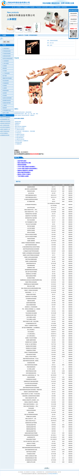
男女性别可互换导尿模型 (31, 224)
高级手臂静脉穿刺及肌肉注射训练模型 (31, 387)
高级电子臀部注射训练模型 (31, 282)
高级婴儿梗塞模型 (31, 240)
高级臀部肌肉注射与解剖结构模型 (31, 284)
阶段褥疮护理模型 (31, 278)
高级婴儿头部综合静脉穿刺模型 (31, 257)
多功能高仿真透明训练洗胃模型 (31, 199)
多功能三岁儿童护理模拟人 (31, 344)
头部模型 (5, 85)
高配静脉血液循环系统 (31, 429)
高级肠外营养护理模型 (31, 294)
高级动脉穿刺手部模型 (31, 354)
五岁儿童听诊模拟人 (31, 335)
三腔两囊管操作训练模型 (31, 379)
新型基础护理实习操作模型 (31, 218)
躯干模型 (5, 75)
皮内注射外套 (31, 193)
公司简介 (19, 7)
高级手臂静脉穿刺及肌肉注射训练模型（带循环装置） (31, 389)
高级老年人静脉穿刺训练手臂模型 (31, 391)
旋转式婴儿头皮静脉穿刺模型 (31, 189)
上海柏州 (5, 105)
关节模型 (5, 70)
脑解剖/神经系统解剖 (7, 78)
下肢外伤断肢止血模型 (31, 319)
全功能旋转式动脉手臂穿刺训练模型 (31, 251)
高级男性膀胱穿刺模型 (31, 302)
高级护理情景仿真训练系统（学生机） (31, 358)
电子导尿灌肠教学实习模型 (31, 222)
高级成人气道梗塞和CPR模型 (31, 325)
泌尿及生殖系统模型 (7, 98)
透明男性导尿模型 (31, 230)
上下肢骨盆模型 (6, 73)
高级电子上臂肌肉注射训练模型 (31, 290)
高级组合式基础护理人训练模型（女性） (31, 400)
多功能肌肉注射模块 (31, 453)
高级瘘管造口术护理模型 (31, 273)
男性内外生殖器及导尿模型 (31, 234)
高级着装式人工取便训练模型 (31, 306)
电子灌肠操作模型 (31, 201)
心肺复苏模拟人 (6, 48)
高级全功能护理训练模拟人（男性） (31, 406)
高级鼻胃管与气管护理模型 (31, 215)
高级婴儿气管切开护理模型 (31, 337)
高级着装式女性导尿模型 (31, 348)
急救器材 (5, 107)
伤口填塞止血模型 (31, 369)
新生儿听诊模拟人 (31, 329)
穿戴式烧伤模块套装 (31, 366)
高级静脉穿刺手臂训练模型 (31, 385)
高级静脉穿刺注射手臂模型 (31, 422)
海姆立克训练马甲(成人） (31, 420)
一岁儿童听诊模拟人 (31, 333)
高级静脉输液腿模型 (31, 311)
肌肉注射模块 (31, 412)
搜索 (5, 41)
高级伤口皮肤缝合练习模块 (31, 455)
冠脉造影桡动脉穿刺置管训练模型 (31, 435)
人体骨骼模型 (6, 61)
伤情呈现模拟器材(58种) (31, 373)
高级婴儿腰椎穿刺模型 (31, 340)
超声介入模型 (6, 112)
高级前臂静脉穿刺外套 (31, 263)
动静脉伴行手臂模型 (31, 443)
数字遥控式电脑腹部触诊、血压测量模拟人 (31, 327)
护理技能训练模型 (7, 51)
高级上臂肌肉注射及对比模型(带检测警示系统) (31, 288)
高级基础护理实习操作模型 (31, 213)
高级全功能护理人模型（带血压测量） (31, 321)
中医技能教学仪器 (7, 110)
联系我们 (64, 7)
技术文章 (45, 7)
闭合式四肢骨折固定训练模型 (31, 364)
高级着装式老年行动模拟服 (31, 342)
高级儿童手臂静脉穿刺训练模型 (31, 414)
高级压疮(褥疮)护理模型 (31, 275)
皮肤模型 (5, 93)
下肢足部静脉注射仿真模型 (31, 313)
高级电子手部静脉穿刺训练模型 (31, 352)
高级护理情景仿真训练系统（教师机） (31, 360)
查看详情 (70, 187)
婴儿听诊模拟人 (31, 331)
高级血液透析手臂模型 (31, 439)
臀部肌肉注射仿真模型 (31, 445)
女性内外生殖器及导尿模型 (31, 236)
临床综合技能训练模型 (8, 58)
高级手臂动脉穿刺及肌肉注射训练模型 (31, 249)
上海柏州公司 (20, 35)
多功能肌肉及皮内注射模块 (31, 460)
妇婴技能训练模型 (7, 56)
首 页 (13, 7)
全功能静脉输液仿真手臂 (31, 323)
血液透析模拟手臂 (31, 437)
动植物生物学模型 (7, 102)
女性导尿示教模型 (31, 228)
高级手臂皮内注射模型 (31, 451)
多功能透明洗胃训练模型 (31, 298)
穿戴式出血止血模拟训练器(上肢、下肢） (31, 375)
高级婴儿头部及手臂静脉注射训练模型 (31, 255)
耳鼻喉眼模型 (6, 83)
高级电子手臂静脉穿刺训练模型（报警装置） (31, 242)
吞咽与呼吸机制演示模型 (31, 371)
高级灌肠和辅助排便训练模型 (31, 269)
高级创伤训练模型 (31, 238)
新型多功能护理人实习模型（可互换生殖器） (31, 393)
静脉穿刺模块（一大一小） (31, 292)
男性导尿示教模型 (31, 226)
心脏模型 (5, 88)
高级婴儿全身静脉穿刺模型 (31, 261)
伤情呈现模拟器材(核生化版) (31, 449)
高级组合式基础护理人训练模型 (31, 402)
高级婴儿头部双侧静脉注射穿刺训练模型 (31, 253)
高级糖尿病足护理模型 (31, 350)
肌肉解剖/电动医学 (7, 100)
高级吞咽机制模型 (31, 265)
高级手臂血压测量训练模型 (31, 259)
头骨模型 (5, 65)
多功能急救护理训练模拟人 (31, 204)
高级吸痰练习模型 (31, 267)
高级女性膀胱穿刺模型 (31, 304)
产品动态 (38, 7)
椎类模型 (5, 68)
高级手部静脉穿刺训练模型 (31, 244)
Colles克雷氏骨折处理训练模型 (31, 383)
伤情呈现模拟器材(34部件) (31, 195)
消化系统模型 (6, 80)
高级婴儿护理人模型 (31, 462)
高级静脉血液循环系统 (31, 426)
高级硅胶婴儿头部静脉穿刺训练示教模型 (31, 395)
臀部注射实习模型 (31, 286)
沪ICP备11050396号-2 (53, 473)
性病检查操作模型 (31, 362)
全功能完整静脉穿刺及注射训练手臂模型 (31, 246)
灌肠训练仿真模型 (31, 300)
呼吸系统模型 (6, 90)
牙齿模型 (5, 95)
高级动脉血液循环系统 (31, 424)
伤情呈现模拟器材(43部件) (31, 197)
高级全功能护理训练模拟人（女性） (31, 404)
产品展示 (25, 7)
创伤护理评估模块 (31, 207)
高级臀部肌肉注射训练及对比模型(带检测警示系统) (31, 280)
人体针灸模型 (6, 63)
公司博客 (51, 7)
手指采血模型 (31, 408)
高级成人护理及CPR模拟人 (31, 356)
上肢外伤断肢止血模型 (31, 317)
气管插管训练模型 (7, 53)
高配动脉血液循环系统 (31, 431)
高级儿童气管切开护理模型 (31, 271)
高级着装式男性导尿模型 (31, 346)
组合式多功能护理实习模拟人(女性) (31, 441)
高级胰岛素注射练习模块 (31, 315)
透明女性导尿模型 (31, 232)
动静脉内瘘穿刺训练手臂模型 (31, 433)
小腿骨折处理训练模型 (31, 410)
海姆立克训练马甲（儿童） (31, 418)
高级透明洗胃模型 (31, 187)
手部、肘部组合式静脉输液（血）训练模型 (31, 309)
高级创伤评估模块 (31, 191)
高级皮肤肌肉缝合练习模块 (31, 457)
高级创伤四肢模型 (31, 377)
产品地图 (31, 7)
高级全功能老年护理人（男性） (31, 209)
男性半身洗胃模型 (31, 220)
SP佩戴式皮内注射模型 (31, 416)
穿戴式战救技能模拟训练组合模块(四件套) (31, 447)
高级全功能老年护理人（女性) (31, 211)
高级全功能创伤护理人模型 (31, 397)
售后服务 (58, 7)
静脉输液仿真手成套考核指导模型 (31, 381)
